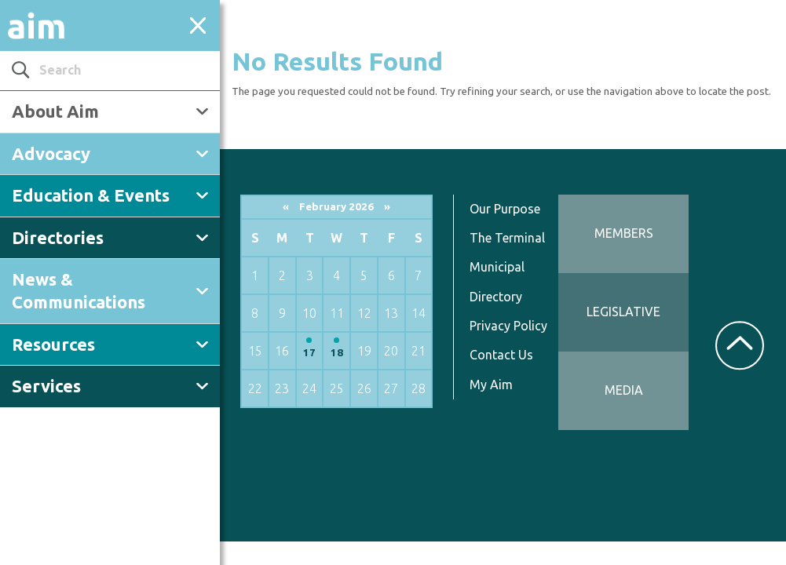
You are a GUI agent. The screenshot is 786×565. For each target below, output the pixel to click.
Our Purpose (505, 209)
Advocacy (51, 153)
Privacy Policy (508, 326)
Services (46, 386)
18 (337, 353)
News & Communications (78, 290)
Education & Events (91, 195)
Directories (58, 237)
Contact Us (501, 355)
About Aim (55, 111)
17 (309, 353)
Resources (53, 344)
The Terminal (507, 238)
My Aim (491, 384)
